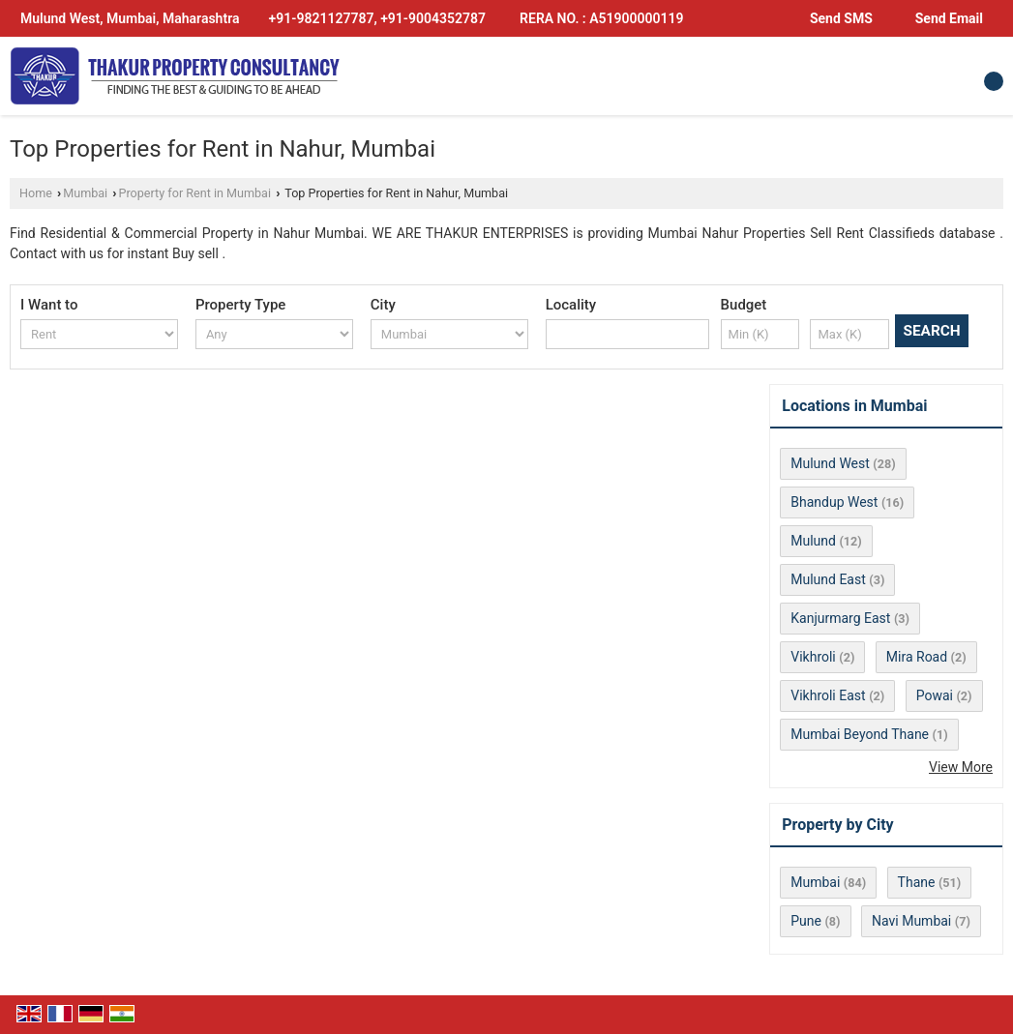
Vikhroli (813, 657)
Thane (917, 882)
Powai (934, 695)
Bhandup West (834, 502)
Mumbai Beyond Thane (859, 734)
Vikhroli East (827, 695)
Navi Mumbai (911, 921)
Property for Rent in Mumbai (195, 193)
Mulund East (828, 579)
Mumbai (85, 193)
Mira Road (916, 657)
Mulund (813, 540)
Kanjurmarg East (840, 618)
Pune (805, 921)
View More (961, 767)
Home (35, 193)
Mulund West (830, 463)
